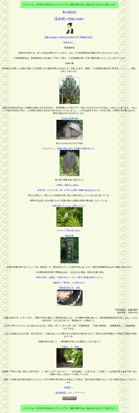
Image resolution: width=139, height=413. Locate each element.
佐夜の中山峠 (50, 37)
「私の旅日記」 (61, 392)
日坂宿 (67, 387)
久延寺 (56, 282)
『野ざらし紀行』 (71, 185)
